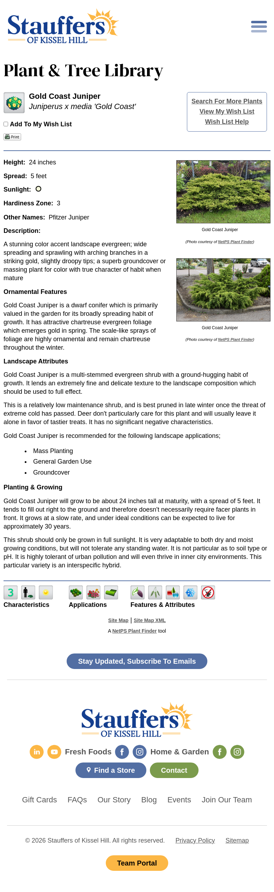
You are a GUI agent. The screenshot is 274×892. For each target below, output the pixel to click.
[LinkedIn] (37, 752)
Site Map (118, 620)
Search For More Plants (226, 101)
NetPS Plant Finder (235, 242)
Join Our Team (227, 800)
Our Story (113, 800)
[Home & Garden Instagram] (237, 752)
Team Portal (137, 863)
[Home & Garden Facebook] (220, 752)
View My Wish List (227, 111)
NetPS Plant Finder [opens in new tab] (134, 631)
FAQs (77, 800)
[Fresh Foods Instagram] (140, 752)
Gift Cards (39, 800)
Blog (149, 800)
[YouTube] (54, 752)
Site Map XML (150, 620)
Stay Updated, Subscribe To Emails (137, 661)
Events (179, 800)
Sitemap (237, 840)
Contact (174, 770)
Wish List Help (227, 121)
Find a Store (114, 770)
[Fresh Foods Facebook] (122, 752)
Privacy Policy (195, 840)
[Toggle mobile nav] (259, 27)
